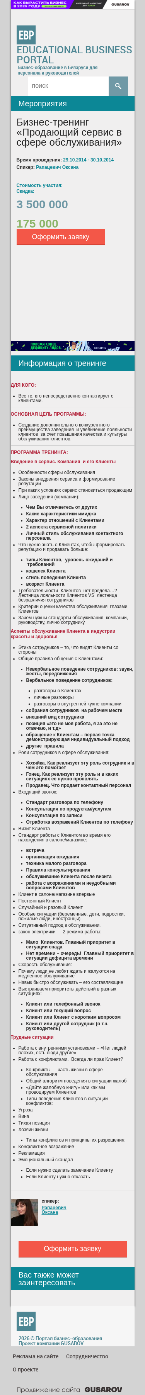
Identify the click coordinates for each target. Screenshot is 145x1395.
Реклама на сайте (35, 1356)
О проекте (25, 1369)
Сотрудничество (87, 1356)
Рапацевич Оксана (54, 1210)
